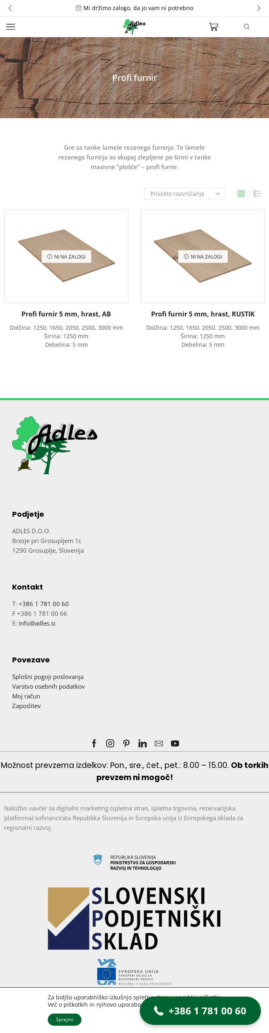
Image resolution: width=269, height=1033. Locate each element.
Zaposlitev (26, 706)
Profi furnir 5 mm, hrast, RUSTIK (203, 314)
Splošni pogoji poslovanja (47, 676)
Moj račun (26, 696)
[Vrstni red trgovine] (184, 194)
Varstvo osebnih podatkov (48, 686)
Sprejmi (64, 1019)
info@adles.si (37, 623)
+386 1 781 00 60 (44, 604)
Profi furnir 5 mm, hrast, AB (66, 314)
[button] (10, 8)
